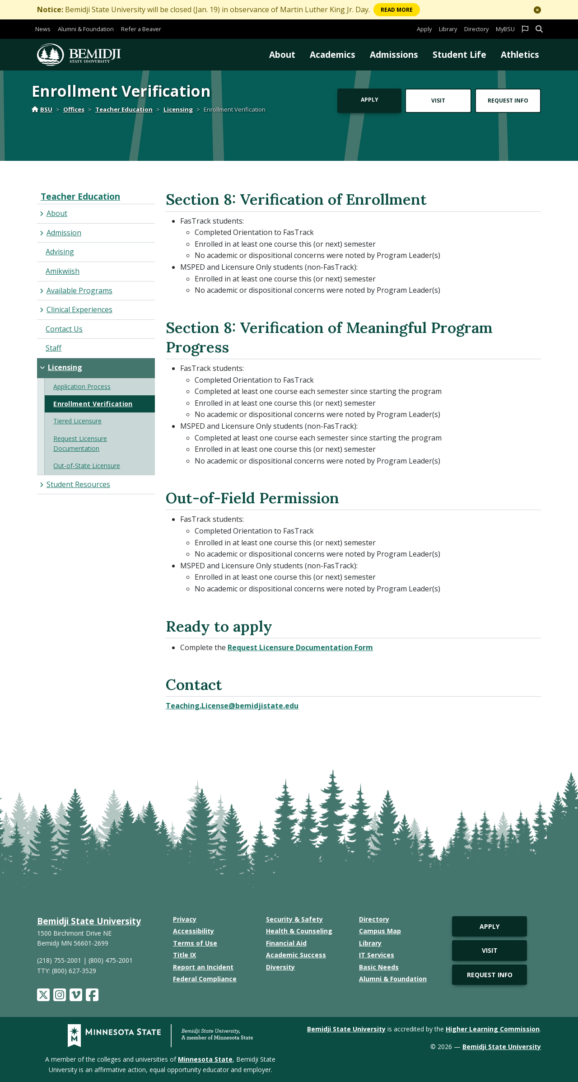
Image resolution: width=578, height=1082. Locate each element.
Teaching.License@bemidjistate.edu (232, 706)
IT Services (376, 955)
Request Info (508, 100)
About (282, 54)
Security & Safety (294, 919)
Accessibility (193, 931)
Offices (73, 109)
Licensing (178, 109)
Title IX (184, 955)
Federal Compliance (205, 978)
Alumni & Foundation (86, 29)
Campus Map (380, 931)
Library (448, 29)
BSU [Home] (42, 109)
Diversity (280, 967)
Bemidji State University (89, 921)
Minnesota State (205, 1059)
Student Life (459, 54)
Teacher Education (124, 109)
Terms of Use (195, 943)
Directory (476, 29)
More (397, 10)
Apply (424, 29)
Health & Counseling (299, 931)
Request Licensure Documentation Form (300, 647)
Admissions (394, 54)
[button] (537, 10)
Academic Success (296, 955)
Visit (438, 100)
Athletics (520, 54)
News (43, 29)
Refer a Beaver (141, 29)
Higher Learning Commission (493, 1029)
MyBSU (505, 29)
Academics (332, 54)
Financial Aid (286, 943)
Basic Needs (379, 967)
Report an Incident (203, 967)
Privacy (184, 919)
